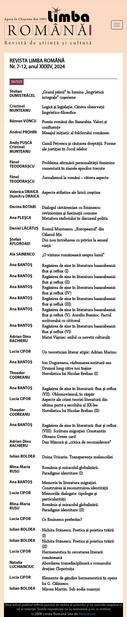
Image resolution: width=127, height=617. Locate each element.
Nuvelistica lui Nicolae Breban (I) (70, 374)
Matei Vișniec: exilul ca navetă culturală (76, 338)
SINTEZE (16, 82)
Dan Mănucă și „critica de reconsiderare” (76, 442)
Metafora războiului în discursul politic (75, 219)
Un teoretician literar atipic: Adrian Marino (79, 352)
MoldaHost (87, 614)
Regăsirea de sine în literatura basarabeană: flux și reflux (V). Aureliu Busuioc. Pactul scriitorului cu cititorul (79, 315)
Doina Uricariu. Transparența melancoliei (77, 457)
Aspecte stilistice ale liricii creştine (71, 193)
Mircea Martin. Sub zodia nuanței (71, 589)
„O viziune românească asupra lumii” (73, 255)
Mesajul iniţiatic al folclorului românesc (75, 133)
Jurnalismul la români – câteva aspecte (75, 178)
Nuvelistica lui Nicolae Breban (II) (70, 411)
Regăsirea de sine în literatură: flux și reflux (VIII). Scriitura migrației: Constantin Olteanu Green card (79, 431)
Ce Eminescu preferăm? (62, 520)
